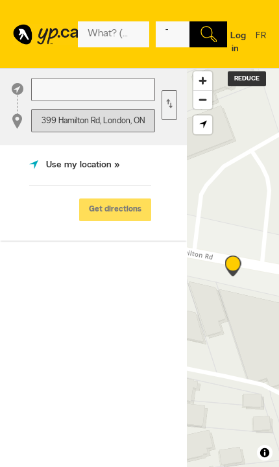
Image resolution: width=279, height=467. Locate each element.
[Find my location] (202, 124)
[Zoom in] (202, 80)
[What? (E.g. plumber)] (113, 34)
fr (261, 44)
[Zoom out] (202, 99)
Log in (238, 42)
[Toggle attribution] (265, 453)
